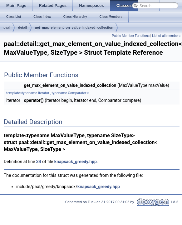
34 (38, 161)
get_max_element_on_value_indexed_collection (74, 27)
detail (22, 27)
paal (6, 27)
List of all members (166, 36)
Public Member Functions (131, 36)
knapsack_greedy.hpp (75, 161)
